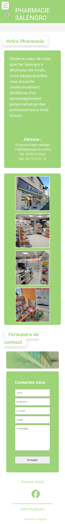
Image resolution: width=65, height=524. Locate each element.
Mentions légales (35, 519)
